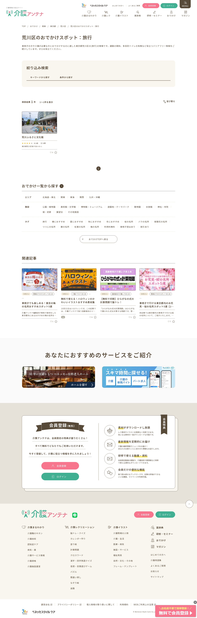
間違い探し (75, 577)
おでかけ (158, 540)
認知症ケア (33, 544)
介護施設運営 (34, 566)
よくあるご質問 (134, 6)
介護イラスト (118, 527)
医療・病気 (118, 544)
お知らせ (155, 571)
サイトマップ (157, 576)
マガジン (158, 546)
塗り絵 (73, 544)
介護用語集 (156, 560)
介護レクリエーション (80, 527)
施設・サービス (120, 549)
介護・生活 (118, 538)
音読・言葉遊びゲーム (81, 566)
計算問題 (74, 549)
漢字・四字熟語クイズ (81, 560)
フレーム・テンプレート (125, 566)
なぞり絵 (74, 582)
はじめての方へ (118, 6)
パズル (73, 571)
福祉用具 (117, 555)
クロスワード (76, 555)
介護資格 (32, 560)
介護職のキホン (35, 533)
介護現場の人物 (120, 533)
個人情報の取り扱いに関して (101, 604)
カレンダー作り (78, 538)
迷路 (72, 588)
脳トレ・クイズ (78, 533)
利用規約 (124, 604)
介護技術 (32, 538)
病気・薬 (32, 549)
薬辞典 (157, 527)
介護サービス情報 (36, 555)
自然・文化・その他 (123, 560)
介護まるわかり (33, 527)
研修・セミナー (162, 533)
